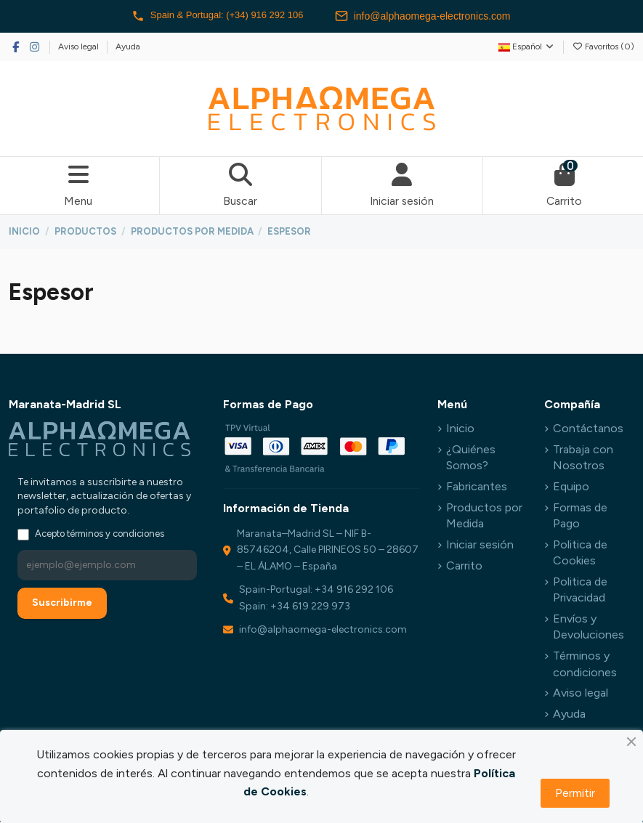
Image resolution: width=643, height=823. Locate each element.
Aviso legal (79, 46)
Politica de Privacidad (580, 590)
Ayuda (128, 46)
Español (526, 46)
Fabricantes (476, 487)
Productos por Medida (484, 516)
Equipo (571, 487)
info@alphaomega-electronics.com (430, 16)
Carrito (464, 566)
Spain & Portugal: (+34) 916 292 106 (217, 16)
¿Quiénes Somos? (471, 458)
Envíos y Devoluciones (588, 628)
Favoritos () (603, 46)
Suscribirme (62, 604)
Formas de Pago (580, 516)
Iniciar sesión (480, 545)
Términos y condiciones (585, 665)
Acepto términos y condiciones (99, 535)
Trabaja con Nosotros (583, 458)
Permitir (575, 793)
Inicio (460, 429)
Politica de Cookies (580, 553)
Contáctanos (588, 429)
